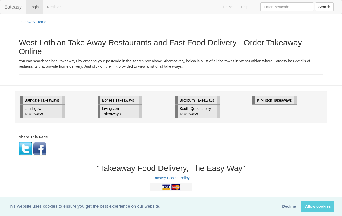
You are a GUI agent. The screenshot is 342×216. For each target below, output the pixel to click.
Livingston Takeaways (111, 111)
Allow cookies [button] (318, 206)
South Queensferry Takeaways (195, 111)
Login (36, 6)
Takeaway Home (32, 22)
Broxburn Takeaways (197, 100)
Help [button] (246, 7)
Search (324, 7)
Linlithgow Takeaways (34, 111)
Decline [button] (289, 206)
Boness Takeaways (118, 100)
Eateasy (13, 7)
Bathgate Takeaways (42, 100)
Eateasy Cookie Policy (170, 178)
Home (228, 7)
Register (54, 7)
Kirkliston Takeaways (274, 100)
